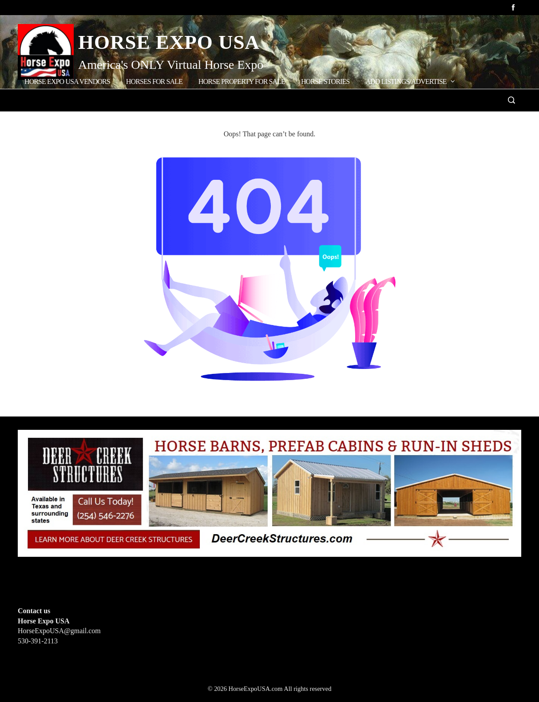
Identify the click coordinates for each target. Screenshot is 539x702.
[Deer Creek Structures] (269, 492)
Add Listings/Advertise (410, 81)
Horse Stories (325, 81)
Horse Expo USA (169, 42)
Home (37, 119)
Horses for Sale (154, 81)
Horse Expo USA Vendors (67, 81)
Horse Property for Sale (241, 81)
